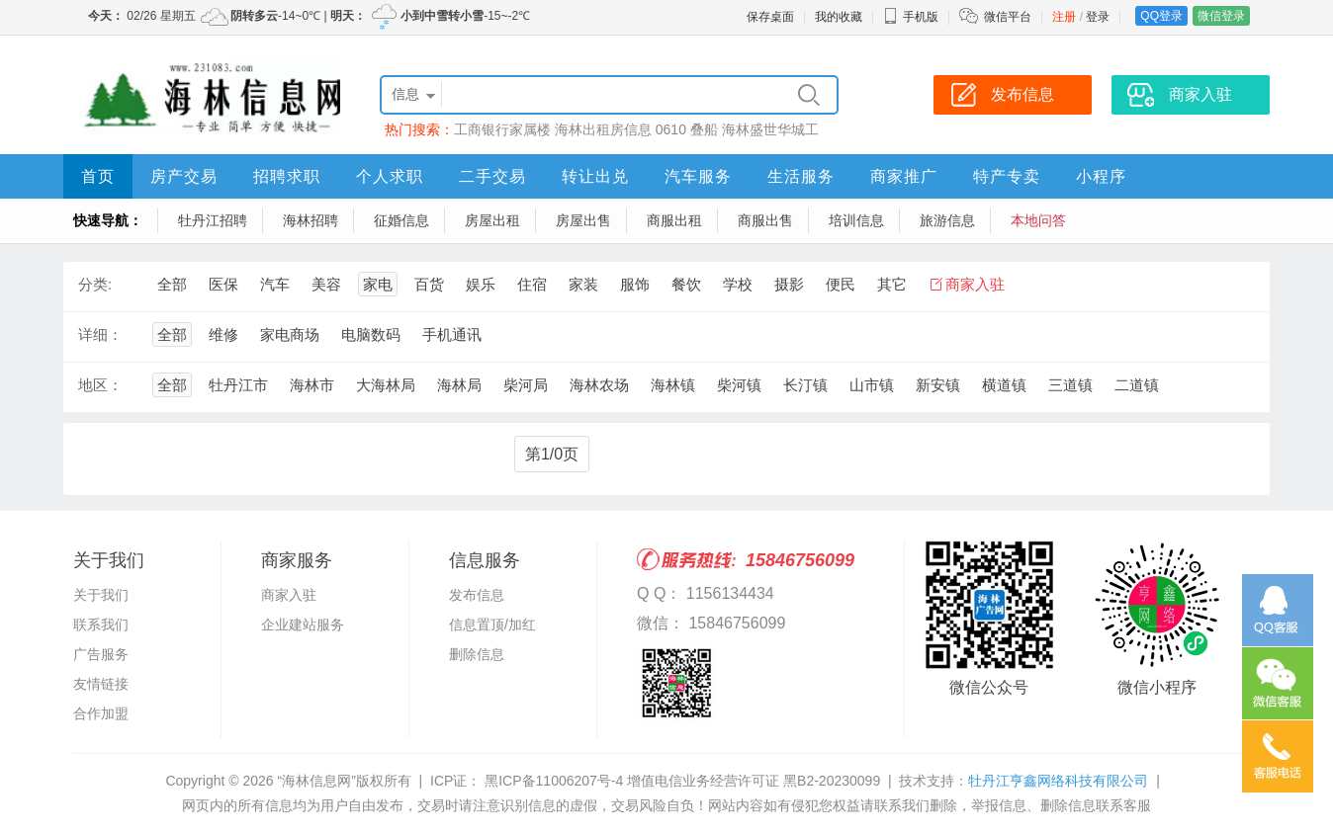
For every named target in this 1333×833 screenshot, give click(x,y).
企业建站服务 (302, 624)
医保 (223, 284)
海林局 (459, 384)
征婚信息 (401, 220)
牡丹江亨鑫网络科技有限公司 (1058, 781)
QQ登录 (1161, 16)
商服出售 (765, 220)
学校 (738, 284)
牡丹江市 (238, 384)
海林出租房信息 (603, 129)
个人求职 (389, 176)
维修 (223, 334)
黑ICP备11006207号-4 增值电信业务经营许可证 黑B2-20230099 (680, 781)
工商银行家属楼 (502, 129)
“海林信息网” (316, 781)
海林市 (312, 384)
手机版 (910, 17)
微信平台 (1007, 17)
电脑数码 (370, 334)
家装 (583, 284)
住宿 (532, 284)
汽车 (275, 284)
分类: (95, 284)
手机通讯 (452, 334)
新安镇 (938, 384)
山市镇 (871, 384)
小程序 (1101, 176)
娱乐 (480, 284)
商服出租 (674, 220)
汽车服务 (698, 176)
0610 (671, 129)
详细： (100, 334)
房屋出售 (583, 220)
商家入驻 (975, 284)
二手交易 (492, 176)
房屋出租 (492, 220)
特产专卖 (1006, 176)
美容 (326, 284)
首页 (98, 176)
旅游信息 (947, 220)
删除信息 (476, 654)
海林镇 (673, 384)
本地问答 (1038, 220)
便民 (840, 284)
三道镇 (1070, 384)
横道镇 (1004, 384)
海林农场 (599, 384)
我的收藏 (838, 17)
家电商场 (289, 334)
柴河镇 (739, 384)
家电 (378, 284)
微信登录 (1221, 16)
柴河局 (525, 384)
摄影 (789, 284)
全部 (172, 284)
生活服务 (801, 176)
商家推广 (903, 176)
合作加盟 (101, 713)
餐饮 (686, 284)
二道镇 (1136, 384)
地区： (100, 384)
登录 (1098, 17)
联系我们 (101, 624)
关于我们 (101, 595)
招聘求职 (286, 176)
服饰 (635, 284)
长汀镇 (805, 384)
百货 (429, 284)
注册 (1064, 17)
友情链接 (101, 684)
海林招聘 (310, 220)
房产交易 (184, 176)
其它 (892, 284)
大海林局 (385, 384)
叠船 (704, 129)
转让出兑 (595, 176)
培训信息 (856, 220)
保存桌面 (770, 17)
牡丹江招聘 (212, 220)
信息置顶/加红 (492, 624)
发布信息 (476, 595)
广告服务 (101, 654)
